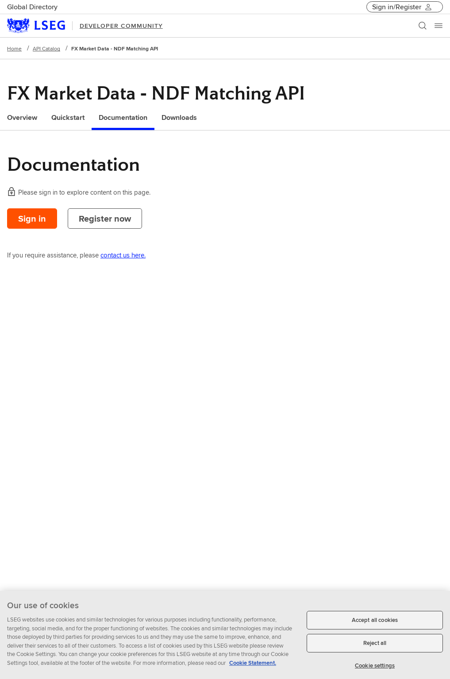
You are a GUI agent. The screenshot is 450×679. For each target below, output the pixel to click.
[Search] (423, 26)
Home (14, 48)
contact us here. (123, 255)
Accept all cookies (375, 623)
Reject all (374, 645)
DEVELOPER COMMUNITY (121, 25)
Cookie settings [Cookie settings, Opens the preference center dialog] (375, 668)
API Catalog (46, 48)
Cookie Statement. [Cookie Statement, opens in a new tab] (252, 665)
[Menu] (438, 26)
